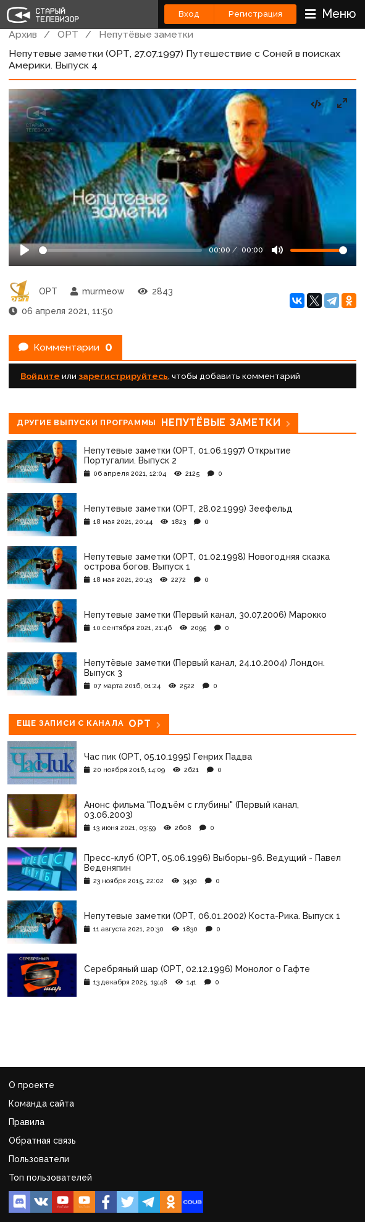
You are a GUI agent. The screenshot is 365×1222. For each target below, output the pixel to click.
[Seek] (120, 250)
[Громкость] (318, 250)
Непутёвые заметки (146, 34)
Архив (23, 34)
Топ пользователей (50, 1178)
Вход (188, 14)
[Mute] (277, 250)
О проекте (31, 1085)
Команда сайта (41, 1103)
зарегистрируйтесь (123, 376)
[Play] (25, 250)
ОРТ (67, 34)
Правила (26, 1122)
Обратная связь (42, 1140)
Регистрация (255, 14)
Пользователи (39, 1159)
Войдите (40, 376)
